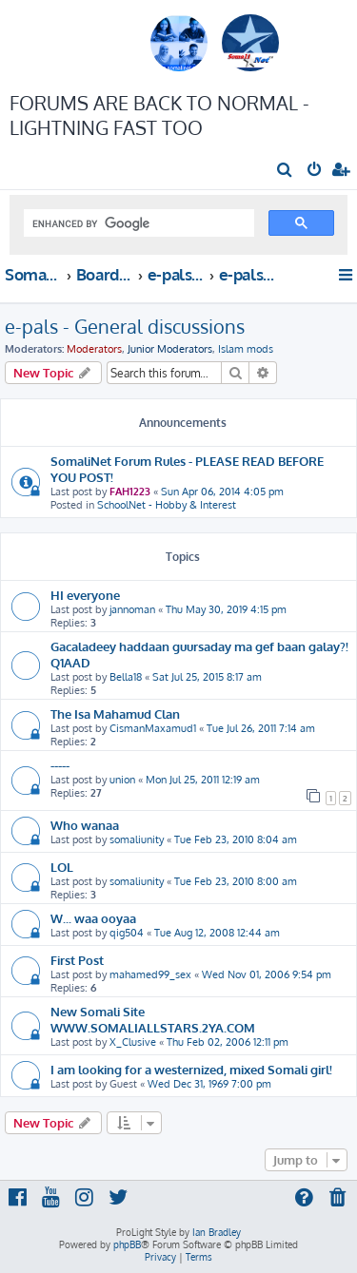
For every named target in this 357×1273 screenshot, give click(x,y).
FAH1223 (129, 491)
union (122, 779)
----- (59, 765)
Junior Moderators (170, 349)
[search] (137, 223)
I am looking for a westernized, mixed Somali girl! (191, 1069)
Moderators (94, 349)
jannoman (132, 609)
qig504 (126, 932)
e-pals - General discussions (125, 326)
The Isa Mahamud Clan (115, 713)
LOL (61, 866)
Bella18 (125, 677)
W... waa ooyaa (93, 918)
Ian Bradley (216, 1232)
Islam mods (245, 349)
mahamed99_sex (150, 974)
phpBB (127, 1244)
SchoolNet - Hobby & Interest (166, 504)
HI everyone (85, 595)
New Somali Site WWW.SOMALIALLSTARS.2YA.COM (152, 1019)
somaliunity (136, 839)
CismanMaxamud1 (152, 728)
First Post (77, 960)
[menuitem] (285, 171)
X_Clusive (132, 1042)
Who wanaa (84, 825)
